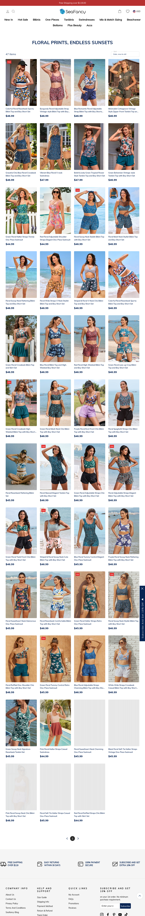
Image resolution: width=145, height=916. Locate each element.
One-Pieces (52, 19)
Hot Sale (23, 19)
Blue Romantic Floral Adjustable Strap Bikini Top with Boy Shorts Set (88, 112)
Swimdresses (87, 19)
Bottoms (58, 25)
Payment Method (45, 906)
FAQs (71, 899)
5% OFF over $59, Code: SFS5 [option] (72, 3)
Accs (89, 25)
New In (8, 19)
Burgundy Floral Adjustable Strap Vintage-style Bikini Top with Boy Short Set (54, 112)
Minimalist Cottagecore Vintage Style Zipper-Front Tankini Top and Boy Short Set (123, 112)
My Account (74, 894)
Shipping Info (43, 902)
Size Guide (42, 897)
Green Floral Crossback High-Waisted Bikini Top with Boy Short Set (20, 432)
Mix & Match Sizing (111, 19)
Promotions (74, 903)
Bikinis (36, 19)
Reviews (72, 908)
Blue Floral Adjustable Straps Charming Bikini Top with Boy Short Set (89, 688)
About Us (10, 894)
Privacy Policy (12, 903)
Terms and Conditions (16, 908)
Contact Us (11, 899)
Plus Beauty (75, 25)
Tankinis (69, 19)
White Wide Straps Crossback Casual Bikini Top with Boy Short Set (122, 688)
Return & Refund (44, 910)
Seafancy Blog (12, 912)
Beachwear (134, 19)
